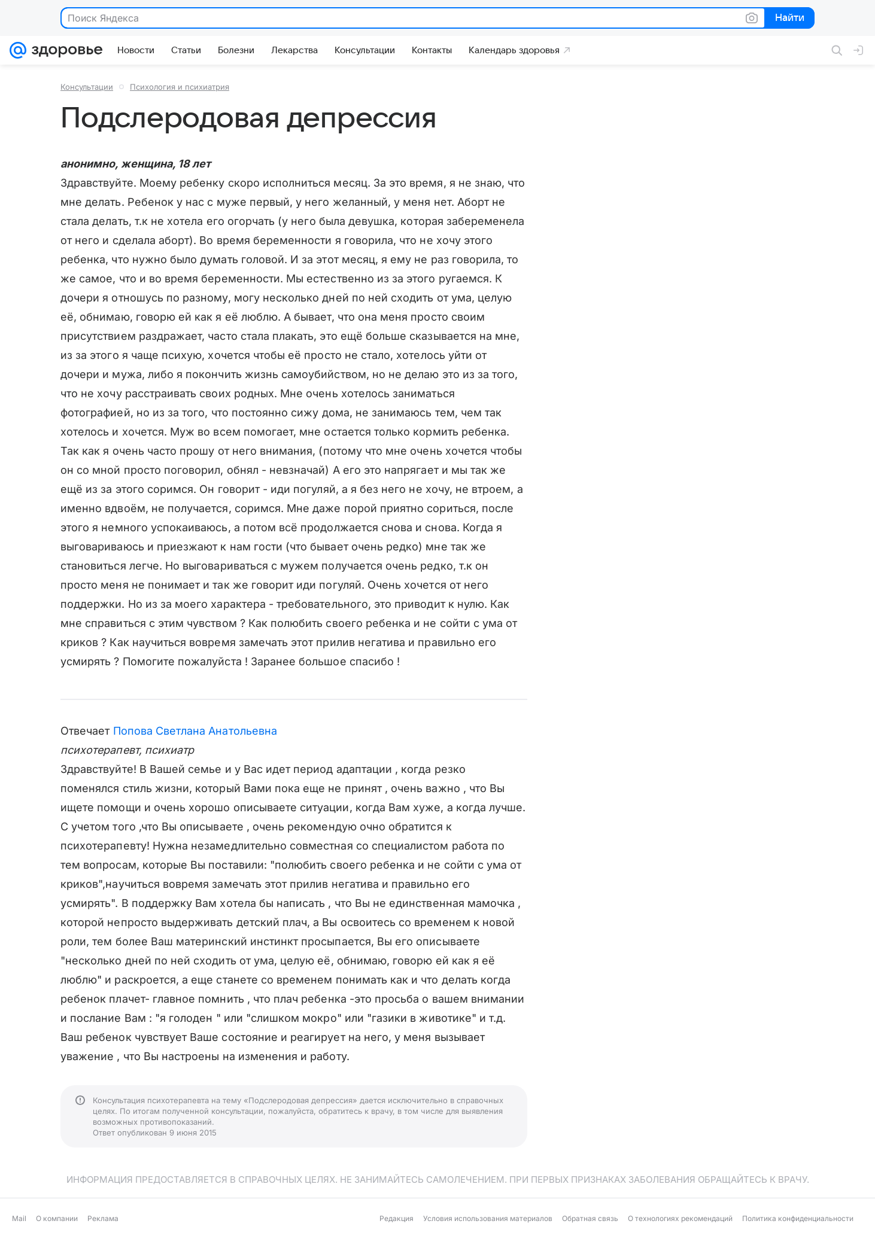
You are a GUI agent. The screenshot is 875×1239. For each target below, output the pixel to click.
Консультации (86, 87)
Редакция (396, 1218)
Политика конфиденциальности (797, 1218)
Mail (19, 1218)
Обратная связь (590, 1218)
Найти (788, 18)
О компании (57, 1218)
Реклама (103, 1218)
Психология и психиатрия (179, 87)
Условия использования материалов (487, 1218)
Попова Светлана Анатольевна (195, 730)
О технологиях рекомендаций (680, 1218)
